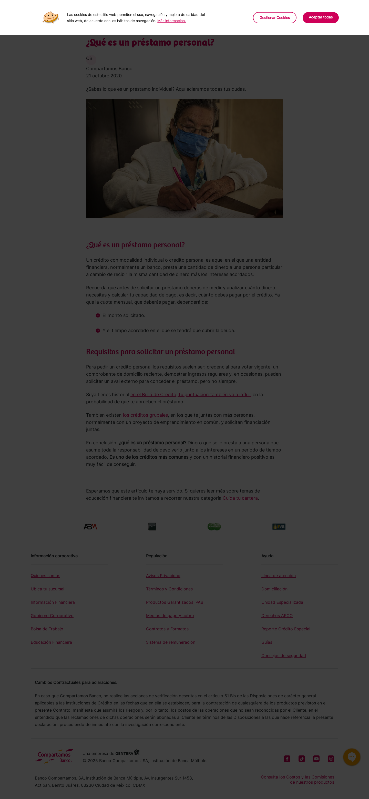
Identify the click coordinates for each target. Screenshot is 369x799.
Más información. (171, 20)
